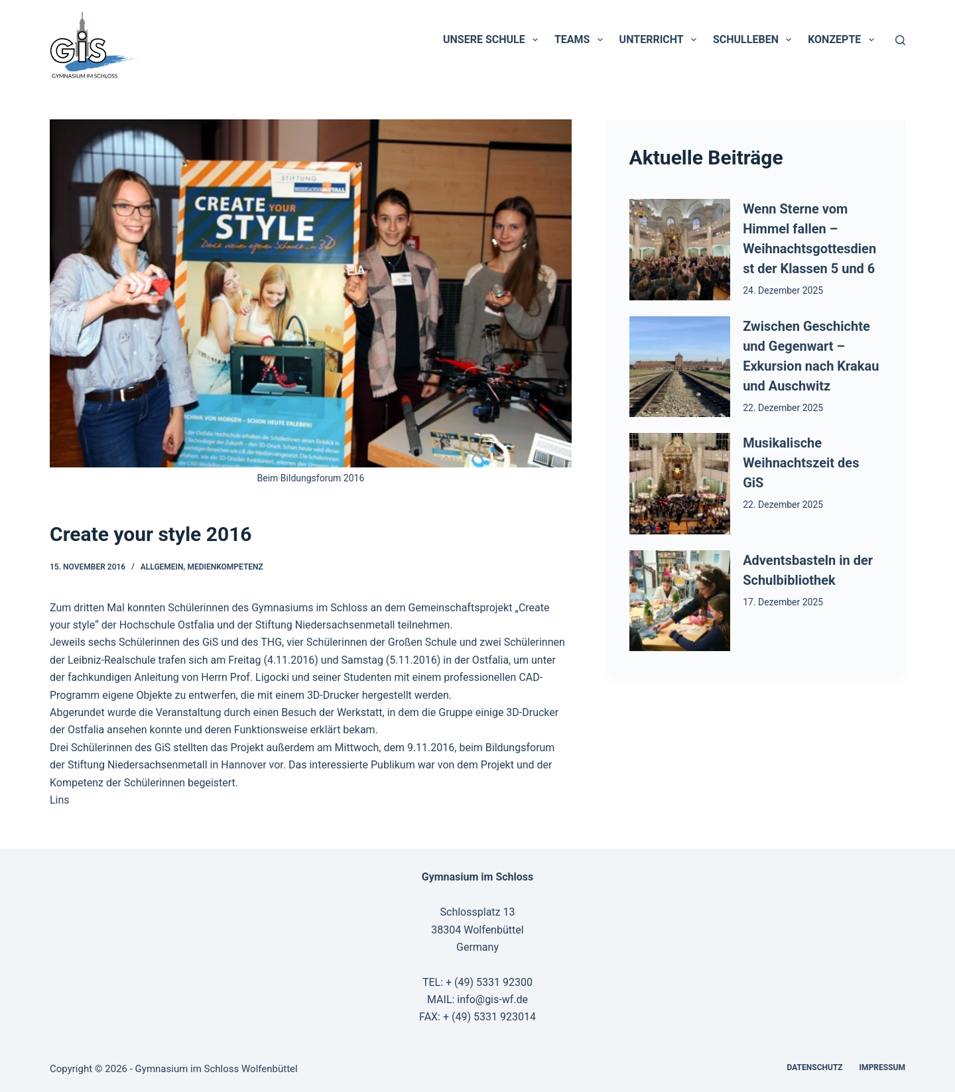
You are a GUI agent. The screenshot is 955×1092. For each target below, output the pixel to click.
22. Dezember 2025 (783, 407)
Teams (581, 40)
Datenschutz (815, 1067)
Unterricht (660, 40)
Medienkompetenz (225, 567)
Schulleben (754, 40)
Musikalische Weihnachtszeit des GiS (801, 463)
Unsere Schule (493, 40)
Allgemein (162, 567)
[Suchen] (900, 40)
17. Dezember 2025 (783, 602)
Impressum (882, 1067)
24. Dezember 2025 (783, 290)
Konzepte (843, 40)
